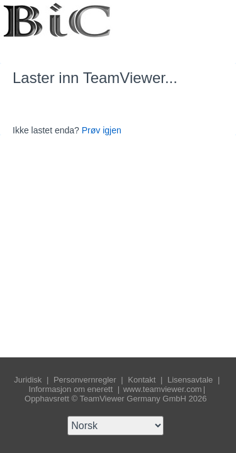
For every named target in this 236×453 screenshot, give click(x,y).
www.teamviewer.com (162, 389)
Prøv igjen (101, 130)
